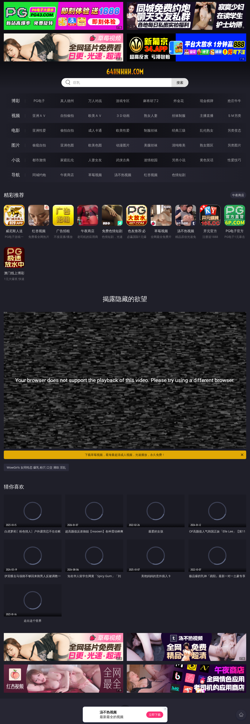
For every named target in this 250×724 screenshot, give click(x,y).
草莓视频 (95, 174)
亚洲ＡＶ (39, 115)
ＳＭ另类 (234, 115)
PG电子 (39, 100)
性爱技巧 (234, 160)
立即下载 (155, 715)
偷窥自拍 (39, 145)
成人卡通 (95, 130)
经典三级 (178, 130)
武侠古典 (123, 160)
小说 (15, 160)
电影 (15, 130)
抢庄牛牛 (234, 100)
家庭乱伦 (67, 160)
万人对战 (95, 100)
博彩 (15, 100)
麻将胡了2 (151, 100)
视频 (15, 115)
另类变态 (234, 130)
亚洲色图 (67, 145)
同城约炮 (39, 174)
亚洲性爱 (39, 130)
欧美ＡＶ (95, 115)
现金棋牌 (206, 100)
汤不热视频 (122, 174)
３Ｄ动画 (123, 115)
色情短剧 (178, 174)
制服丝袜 (150, 130)
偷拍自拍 (67, 130)
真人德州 (67, 100)
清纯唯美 (178, 145)
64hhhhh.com (125, 72)
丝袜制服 (178, 115)
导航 (15, 175)
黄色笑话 (206, 160)
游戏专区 (123, 100)
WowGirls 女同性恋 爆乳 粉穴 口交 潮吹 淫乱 (36, 467)
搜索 (180, 82)
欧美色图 (95, 145)
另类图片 (234, 145)
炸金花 (179, 100)
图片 (15, 145)
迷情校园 (150, 160)
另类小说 (178, 160)
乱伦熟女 (206, 130)
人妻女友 (95, 160)
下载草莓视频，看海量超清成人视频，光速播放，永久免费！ (164, 454)
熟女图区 (206, 145)
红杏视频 (150, 174)
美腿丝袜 (150, 145)
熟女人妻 (150, 115)
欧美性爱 (123, 130)
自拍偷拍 (67, 115)
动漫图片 (123, 145)
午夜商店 (67, 174)
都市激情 (39, 160)
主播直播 (206, 115)
